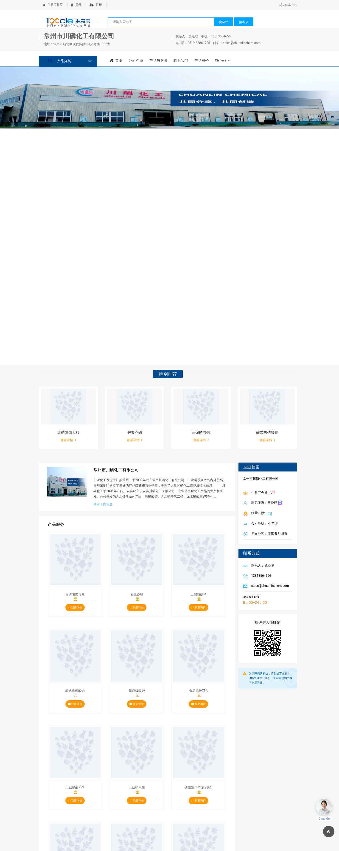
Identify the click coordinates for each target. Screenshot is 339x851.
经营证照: (260, 513)
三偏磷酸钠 (201, 432)
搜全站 (223, 22)
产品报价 (201, 60)
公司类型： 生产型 (263, 524)
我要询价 (75, 607)
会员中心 (288, 5)
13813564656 (260, 576)
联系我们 (181, 60)
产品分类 (59, 61)
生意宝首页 (52, 4)
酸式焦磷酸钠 (267, 432)
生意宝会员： (262, 493)
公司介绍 (136, 60)
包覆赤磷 (134, 432)
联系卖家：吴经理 (265, 503)
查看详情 (68, 440)
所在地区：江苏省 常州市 (268, 534)
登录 (76, 4)
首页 (116, 60)
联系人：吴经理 (261, 566)
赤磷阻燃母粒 (68, 432)
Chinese (220, 60)
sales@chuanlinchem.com (269, 586)
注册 (96, 4)
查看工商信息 (103, 504)
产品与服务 (158, 60)
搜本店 (244, 22)
